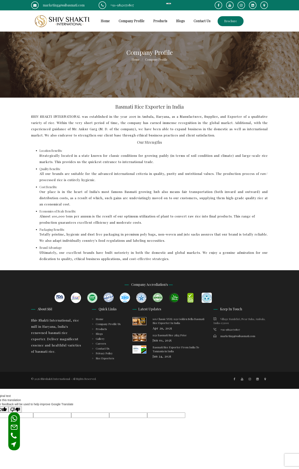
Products (160, 21)
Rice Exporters (105, 358)
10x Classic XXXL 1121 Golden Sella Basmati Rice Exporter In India (178, 321)
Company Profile (131, 21)
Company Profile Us (108, 324)
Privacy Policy (104, 353)
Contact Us (202, 21)
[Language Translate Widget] (168, 3)
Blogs (180, 21)
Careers (101, 343)
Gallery (100, 338)
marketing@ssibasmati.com (58, 5)
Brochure (230, 21)
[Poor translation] (15, 409)
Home (105, 21)
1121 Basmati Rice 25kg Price (170, 335)
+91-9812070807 (116, 5)
